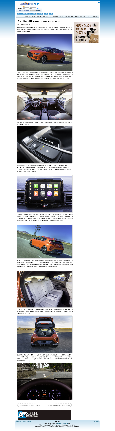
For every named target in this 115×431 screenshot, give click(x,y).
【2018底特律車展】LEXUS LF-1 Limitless (29, 405)
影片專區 (32, 13)
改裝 (66, 16)
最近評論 (95, 16)
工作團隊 (23, 421)
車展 (44, 16)
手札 (91, 16)
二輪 (72, 16)
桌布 (46, 13)
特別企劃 (61, 16)
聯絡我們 (29, 421)
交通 (88, 16)
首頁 (19, 13)
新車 (30, 16)
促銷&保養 (55, 16)
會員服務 (40, 13)
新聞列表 (25, 13)
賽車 (69, 16)
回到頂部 (96, 421)
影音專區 (34, 16)
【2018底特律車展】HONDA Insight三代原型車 (58, 405)
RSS (51, 13)
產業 (47, 16)
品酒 (84, 16)
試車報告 (39, 16)
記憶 (39, 8)
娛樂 (81, 16)
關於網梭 (18, 421)
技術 (51, 16)
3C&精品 (77, 16)
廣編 (26, 16)
